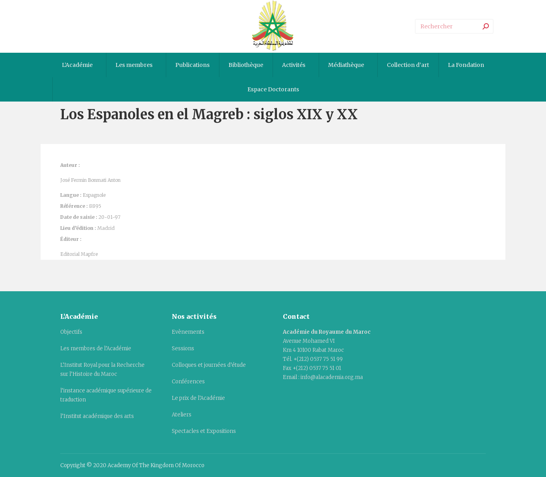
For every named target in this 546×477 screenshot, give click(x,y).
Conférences (188, 381)
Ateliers (181, 414)
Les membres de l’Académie (95, 348)
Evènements (188, 332)
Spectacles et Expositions (204, 431)
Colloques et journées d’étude (209, 365)
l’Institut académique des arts (97, 416)
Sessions (183, 348)
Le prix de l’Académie (198, 398)
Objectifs (71, 332)
